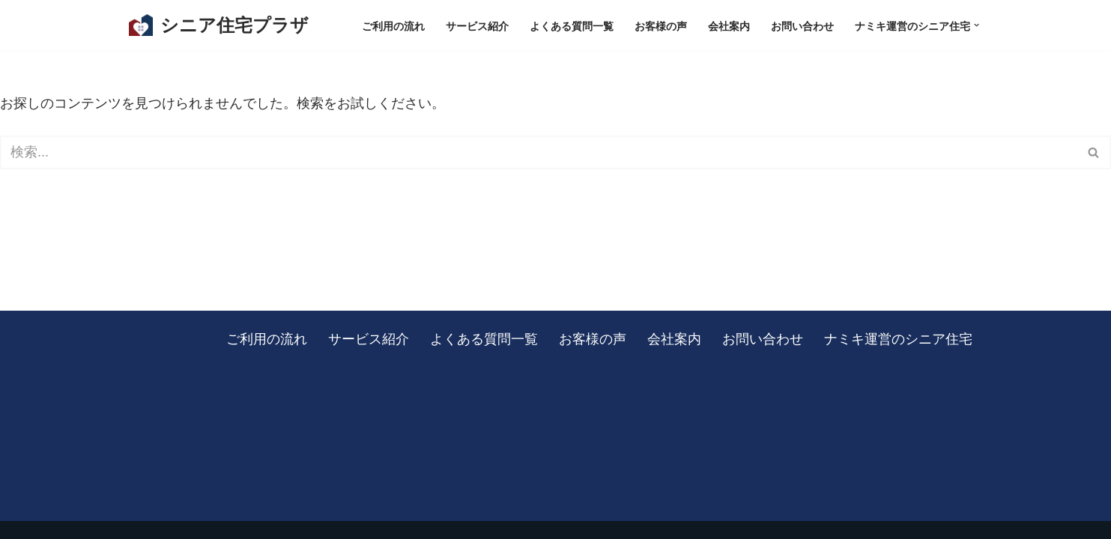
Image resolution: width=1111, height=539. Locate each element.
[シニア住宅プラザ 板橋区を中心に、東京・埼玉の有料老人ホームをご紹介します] (219, 25)
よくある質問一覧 (572, 25)
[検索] (538, 152)
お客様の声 (661, 25)
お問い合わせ (802, 25)
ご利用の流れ (393, 25)
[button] (976, 25)
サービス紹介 (477, 25)
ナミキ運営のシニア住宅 (898, 338)
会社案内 (729, 25)
